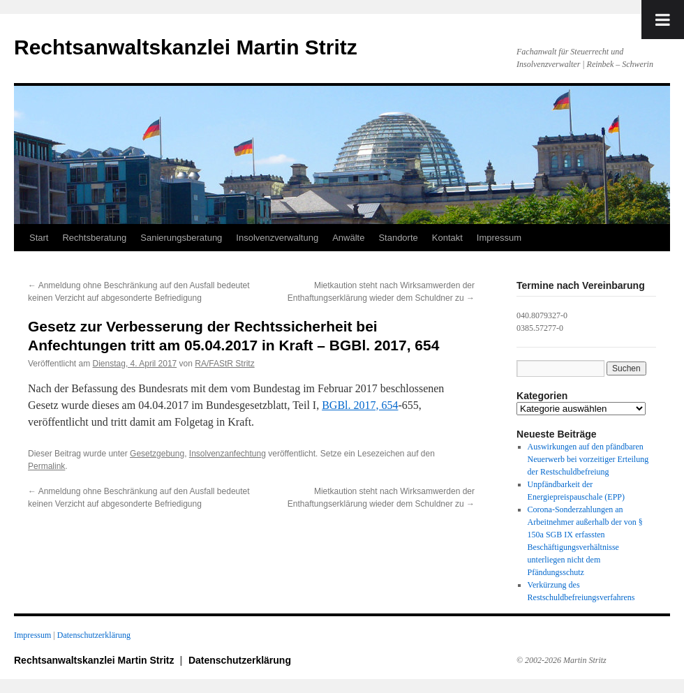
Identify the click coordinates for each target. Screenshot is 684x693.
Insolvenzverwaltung (277, 237)
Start (38, 237)
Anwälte (348, 237)
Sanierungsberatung (181, 237)
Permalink (46, 466)
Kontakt (447, 237)
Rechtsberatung (94, 237)
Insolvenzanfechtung (227, 454)
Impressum (499, 237)
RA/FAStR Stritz (224, 363)
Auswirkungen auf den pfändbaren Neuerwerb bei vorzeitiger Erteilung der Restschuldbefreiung (588, 459)
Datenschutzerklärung (94, 635)
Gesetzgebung (157, 454)
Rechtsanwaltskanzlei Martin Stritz (185, 47)
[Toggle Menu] (662, 19)
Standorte (397, 237)
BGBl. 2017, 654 (360, 405)
